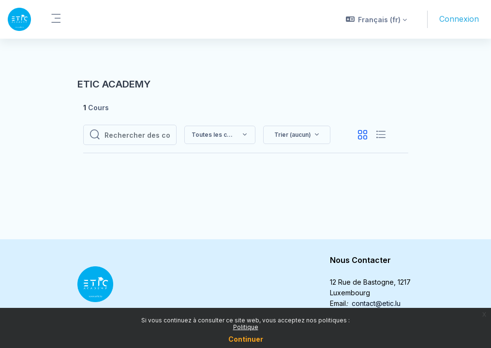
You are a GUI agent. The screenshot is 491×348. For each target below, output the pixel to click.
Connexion (459, 19)
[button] (377, 19)
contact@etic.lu (376, 303)
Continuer (245, 339)
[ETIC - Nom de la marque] (19, 19)
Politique (245, 327)
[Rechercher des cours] (137, 135)
